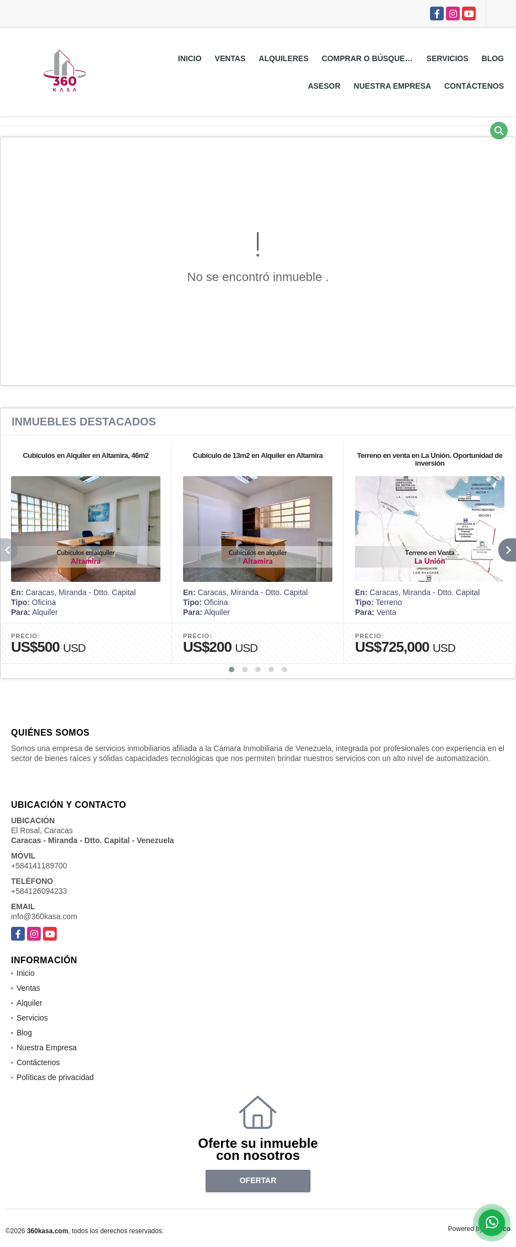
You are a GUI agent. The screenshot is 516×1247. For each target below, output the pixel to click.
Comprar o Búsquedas (371, 58)
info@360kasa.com (44, 916)
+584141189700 (39, 865)
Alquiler (29, 1002)
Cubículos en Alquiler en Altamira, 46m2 (85, 455)
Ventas (230, 58)
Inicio (190, 58)
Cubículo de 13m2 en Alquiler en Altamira (258, 455)
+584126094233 (39, 891)
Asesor (324, 86)
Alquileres (283, 58)
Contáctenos (474, 86)
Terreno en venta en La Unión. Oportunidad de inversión (430, 459)
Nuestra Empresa (392, 86)
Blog (493, 58)
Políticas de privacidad (55, 1077)
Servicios (448, 58)
